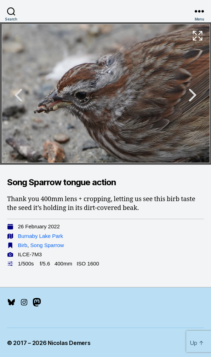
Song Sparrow (47, 245)
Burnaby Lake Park (40, 236)
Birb (23, 245)
